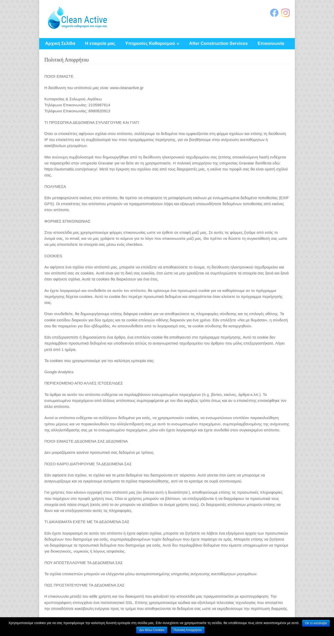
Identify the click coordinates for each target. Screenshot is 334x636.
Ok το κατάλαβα (316, 623)
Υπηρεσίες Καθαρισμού (152, 43)
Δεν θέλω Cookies (151, 630)
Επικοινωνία (271, 43)
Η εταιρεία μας (100, 43)
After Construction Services (218, 43)
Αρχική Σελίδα (60, 43)
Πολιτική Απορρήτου (188, 630)
